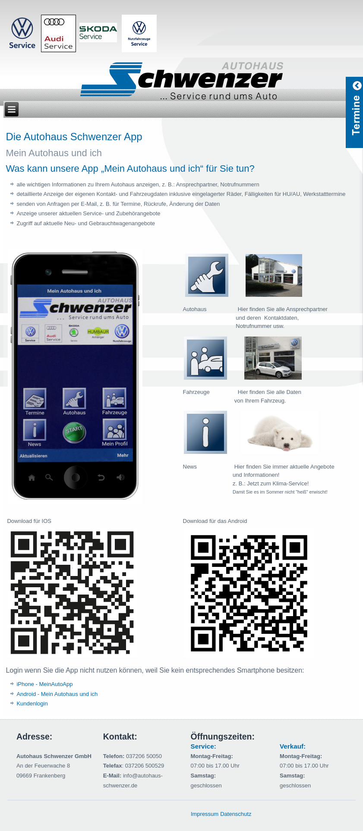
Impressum (204, 814)
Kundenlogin (31, 703)
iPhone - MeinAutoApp (44, 684)
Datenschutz (235, 814)
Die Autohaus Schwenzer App (74, 136)
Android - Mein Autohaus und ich (57, 694)
